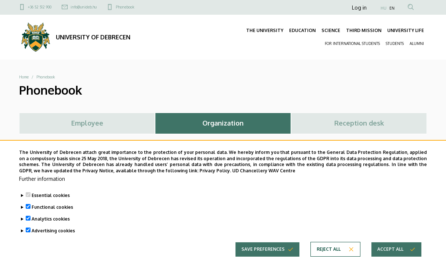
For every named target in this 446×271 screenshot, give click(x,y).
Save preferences (263, 259)
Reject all (329, 259)
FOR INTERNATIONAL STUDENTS (352, 43)
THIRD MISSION (363, 30)
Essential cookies (51, 205)
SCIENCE (330, 30)
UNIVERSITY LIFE (405, 30)
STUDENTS (395, 43)
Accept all (390, 259)
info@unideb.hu (84, 7)
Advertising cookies (53, 241)
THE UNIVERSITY (264, 30)
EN (392, 8)
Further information (42, 189)
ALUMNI (417, 43)
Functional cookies (52, 217)
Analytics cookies (51, 229)
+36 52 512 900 (39, 7)
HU (383, 8)
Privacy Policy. (215, 181)
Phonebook (125, 7)
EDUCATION (302, 30)
